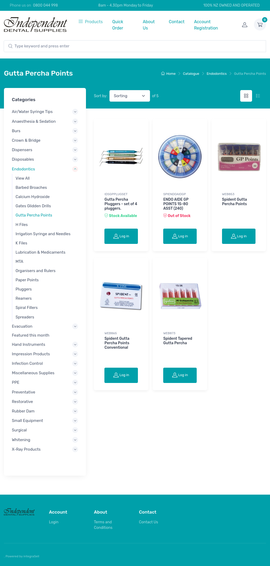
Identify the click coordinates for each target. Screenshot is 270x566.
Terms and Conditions (103, 525)
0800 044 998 (45, 5)
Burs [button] (16, 131)
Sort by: (100, 96)
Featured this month (30, 335)
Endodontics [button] (23, 168)
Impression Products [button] (31, 354)
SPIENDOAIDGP (174, 194)
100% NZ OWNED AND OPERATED (228, 5)
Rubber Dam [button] (23, 411)
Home (168, 74)
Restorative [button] (22, 401)
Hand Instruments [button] (28, 344)
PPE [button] (15, 382)
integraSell (31, 556)
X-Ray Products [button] (26, 449)
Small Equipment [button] (27, 420)
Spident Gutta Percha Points (234, 201)
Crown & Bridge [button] (26, 140)
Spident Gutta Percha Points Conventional (116, 343)
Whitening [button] (21, 439)
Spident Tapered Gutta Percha (177, 340)
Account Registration (206, 25)
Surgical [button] (19, 430)
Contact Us (148, 522)
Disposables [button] (23, 159)
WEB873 (169, 333)
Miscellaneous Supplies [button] (33, 373)
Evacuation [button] (22, 326)
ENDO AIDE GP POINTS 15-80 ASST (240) (175, 204)
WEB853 (228, 194)
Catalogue (191, 74)
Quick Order (117, 25)
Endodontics (217, 74)
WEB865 (110, 333)
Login (54, 522)
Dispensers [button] (22, 149)
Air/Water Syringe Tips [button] (32, 111)
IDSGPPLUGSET (115, 194)
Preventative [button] (23, 392)
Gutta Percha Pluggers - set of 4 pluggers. (120, 204)
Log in (121, 236)
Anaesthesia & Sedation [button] (34, 121)
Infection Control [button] (27, 363)
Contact (177, 21)
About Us (149, 25)
